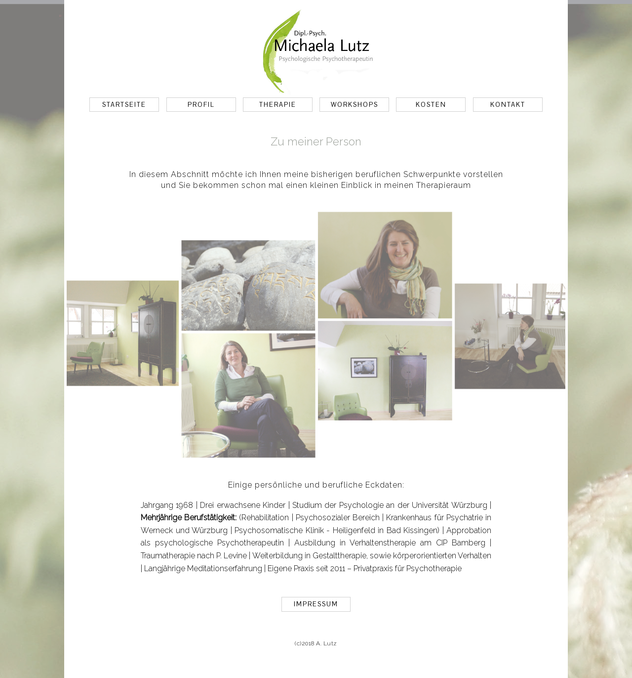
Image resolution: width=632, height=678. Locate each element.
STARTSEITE (124, 104)
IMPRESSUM (316, 604)
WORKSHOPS (354, 104)
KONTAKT (507, 104)
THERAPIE (277, 104)
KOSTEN (431, 104)
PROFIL (201, 104)
